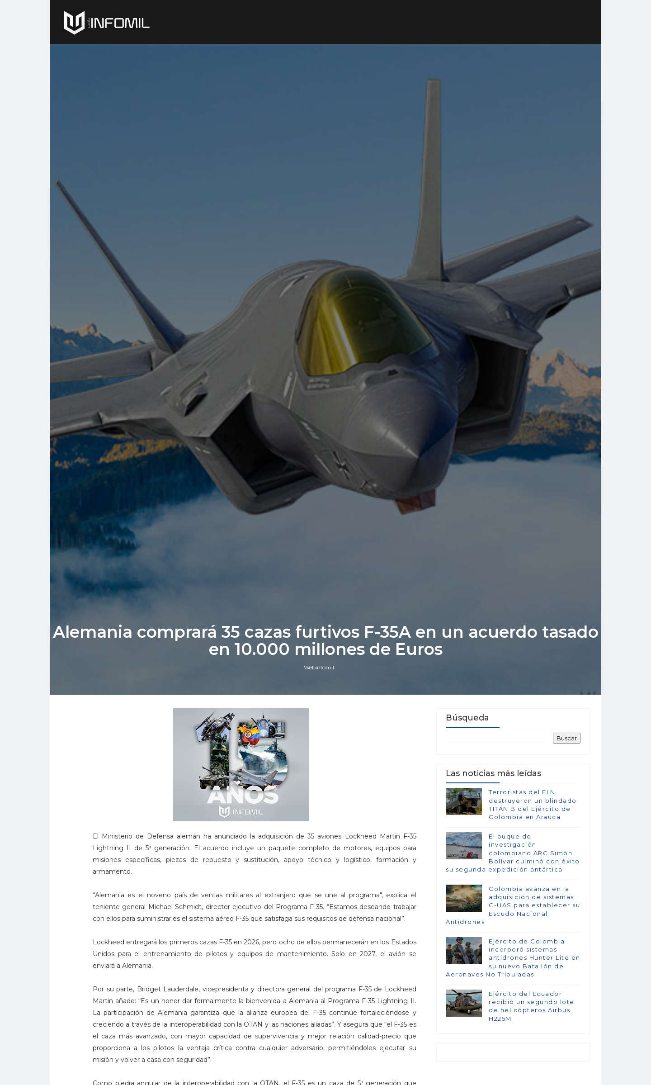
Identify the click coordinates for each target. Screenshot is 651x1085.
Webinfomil (319, 667)
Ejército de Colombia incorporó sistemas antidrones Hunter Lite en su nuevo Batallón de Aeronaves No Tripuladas (513, 958)
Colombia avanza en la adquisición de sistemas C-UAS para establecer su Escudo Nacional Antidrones (513, 905)
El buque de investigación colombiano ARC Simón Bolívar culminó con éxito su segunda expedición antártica (513, 853)
